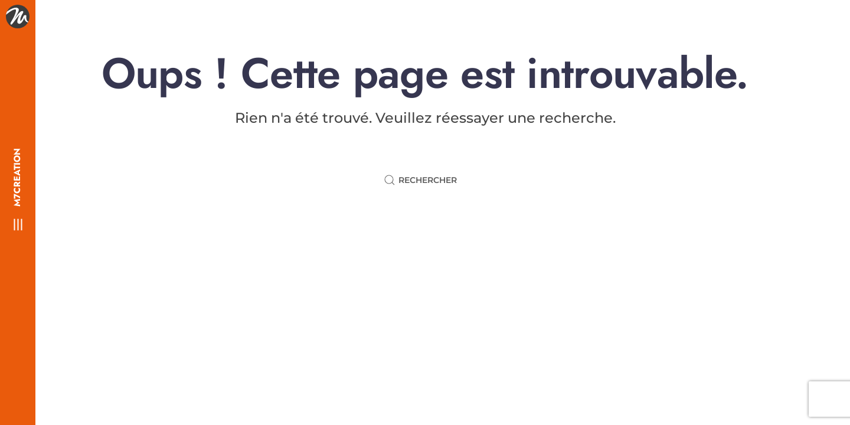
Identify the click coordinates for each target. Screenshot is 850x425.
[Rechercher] (425, 180)
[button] (18, 224)
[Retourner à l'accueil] (18, 16)
